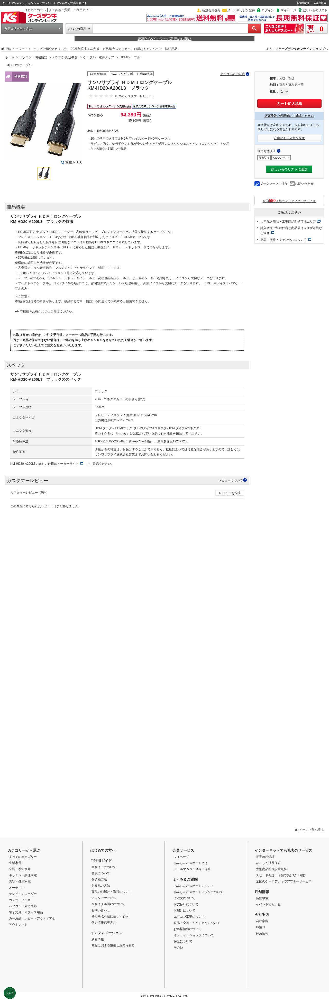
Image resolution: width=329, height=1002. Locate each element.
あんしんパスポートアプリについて (198, 892)
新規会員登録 (211, 10)
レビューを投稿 (230, 493)
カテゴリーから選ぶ (18, 28)
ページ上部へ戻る (311, 830)
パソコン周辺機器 (65, 57)
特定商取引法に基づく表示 (110, 916)
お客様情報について (188, 929)
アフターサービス (104, 898)
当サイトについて (104, 867)
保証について (183, 941)
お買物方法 (99, 879)
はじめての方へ (35, 10)
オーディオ (16, 887)
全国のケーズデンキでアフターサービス (284, 881)
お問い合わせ (304, 184)
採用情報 (303, 3)
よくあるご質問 (59, 10)
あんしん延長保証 (268, 863)
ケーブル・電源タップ (98, 57)
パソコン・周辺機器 (33, 57)
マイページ (288, 10)
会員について (101, 873)
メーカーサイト (68, 464)
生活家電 (15, 863)
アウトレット (18, 924)
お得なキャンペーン (148, 49)
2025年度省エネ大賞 (85, 49)
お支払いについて (186, 904)
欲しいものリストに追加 (289, 169)
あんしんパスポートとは (191, 863)
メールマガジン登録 (241, 10)
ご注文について (184, 898)
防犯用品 (171, 49)
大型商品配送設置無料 (271, 869)
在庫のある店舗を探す (289, 138)
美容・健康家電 (20, 881)
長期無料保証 (265, 857)
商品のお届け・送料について (112, 892)
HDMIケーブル (130, 57)
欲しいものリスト (315, 10)
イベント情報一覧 (268, 904)
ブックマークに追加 (274, 184)
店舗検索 (262, 898)
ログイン (268, 10)
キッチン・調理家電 (23, 875)
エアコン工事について (189, 916)
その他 (178, 947)
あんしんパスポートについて (194, 886)
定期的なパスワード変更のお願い (164, 39)
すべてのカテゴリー (23, 857)
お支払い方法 (101, 885)
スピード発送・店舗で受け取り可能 (280, 875)
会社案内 (320, 3)
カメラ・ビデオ (20, 900)
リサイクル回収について (108, 904)
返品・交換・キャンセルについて (283, 239)
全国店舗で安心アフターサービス (289, 200)
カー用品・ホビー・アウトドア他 (32, 918)
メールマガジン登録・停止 (192, 869)
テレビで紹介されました (50, 49)
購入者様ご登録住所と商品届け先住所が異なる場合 (291, 230)
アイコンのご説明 (232, 74)
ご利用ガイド (82, 10)
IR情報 (260, 927)
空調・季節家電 (20, 869)
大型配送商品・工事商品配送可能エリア (288, 221)
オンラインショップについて (194, 935)
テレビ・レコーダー (23, 894)
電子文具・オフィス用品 (26, 912)
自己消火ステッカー (117, 49)
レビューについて (230, 480)
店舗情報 (262, 892)
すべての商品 (77, 29)
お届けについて (184, 910)
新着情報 (98, 939)
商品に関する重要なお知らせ (113, 945)
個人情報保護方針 (104, 922)
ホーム (9, 57)
